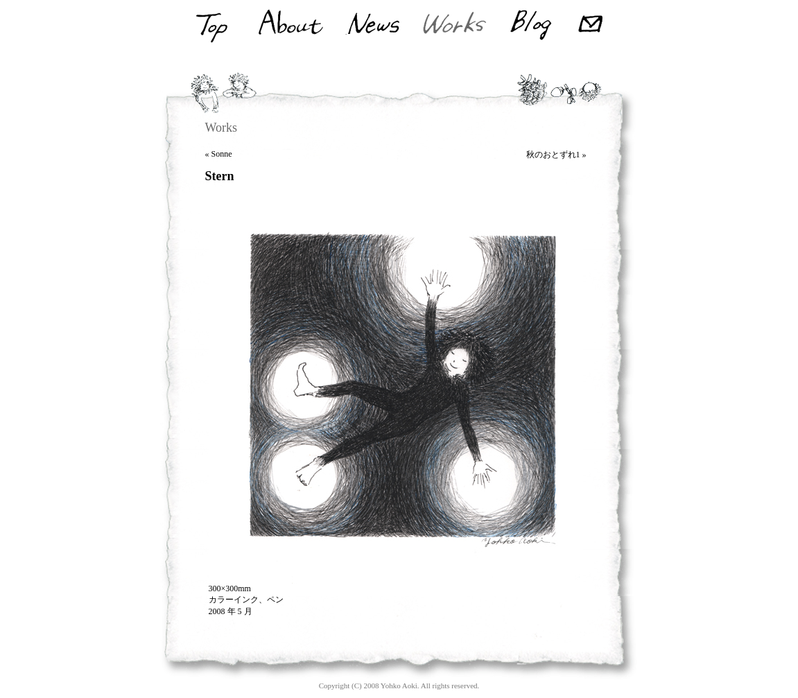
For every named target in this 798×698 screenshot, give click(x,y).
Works (454, 25)
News (373, 25)
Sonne (221, 154)
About (289, 25)
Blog (531, 25)
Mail (592, 25)
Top (210, 25)
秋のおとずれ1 (553, 154)
